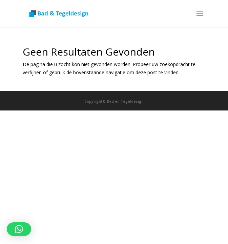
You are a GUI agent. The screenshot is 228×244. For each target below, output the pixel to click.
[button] (19, 229)
